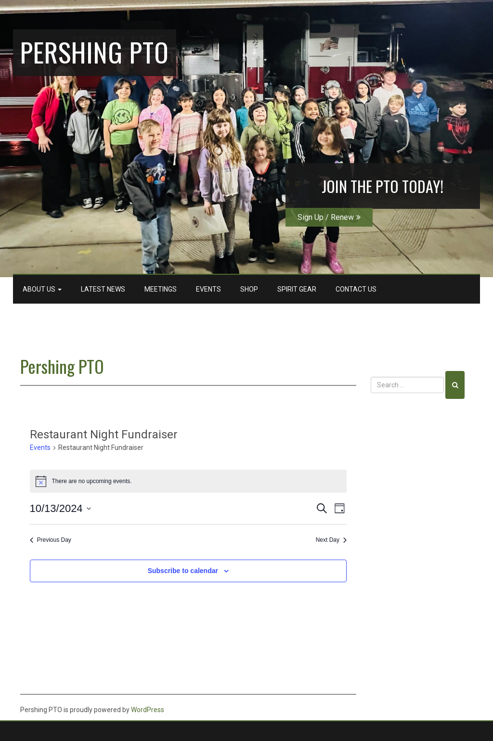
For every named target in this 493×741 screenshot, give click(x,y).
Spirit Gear (296, 289)
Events (208, 289)
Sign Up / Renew (329, 217)
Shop (249, 289)
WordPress (147, 710)
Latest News (103, 289)
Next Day (331, 540)
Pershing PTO (94, 51)
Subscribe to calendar (183, 571)
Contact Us (356, 289)
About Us (42, 289)
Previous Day (50, 540)
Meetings (160, 289)
